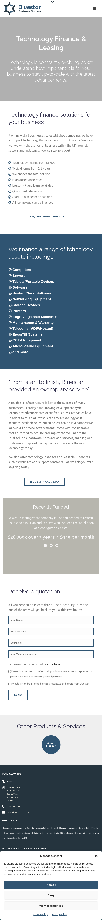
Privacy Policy (59, 914)
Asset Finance (51, 744)
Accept (51, 884)
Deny (51, 895)
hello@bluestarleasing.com (19, 812)
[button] (96, 856)
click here (53, 664)
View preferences (51, 905)
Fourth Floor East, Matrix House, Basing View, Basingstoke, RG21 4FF (15, 794)
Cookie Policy (40, 914)
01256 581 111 (13, 806)
